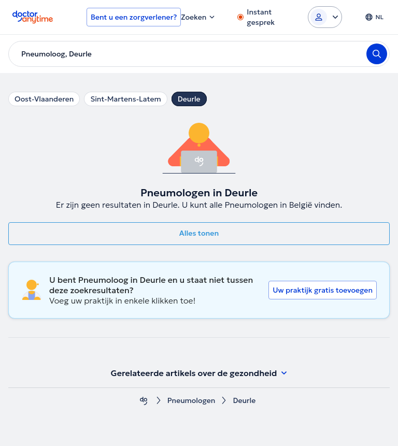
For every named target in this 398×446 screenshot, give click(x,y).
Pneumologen (191, 400)
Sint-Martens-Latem (125, 99)
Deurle (189, 99)
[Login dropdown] (325, 17)
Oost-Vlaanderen (44, 99)
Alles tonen (199, 233)
